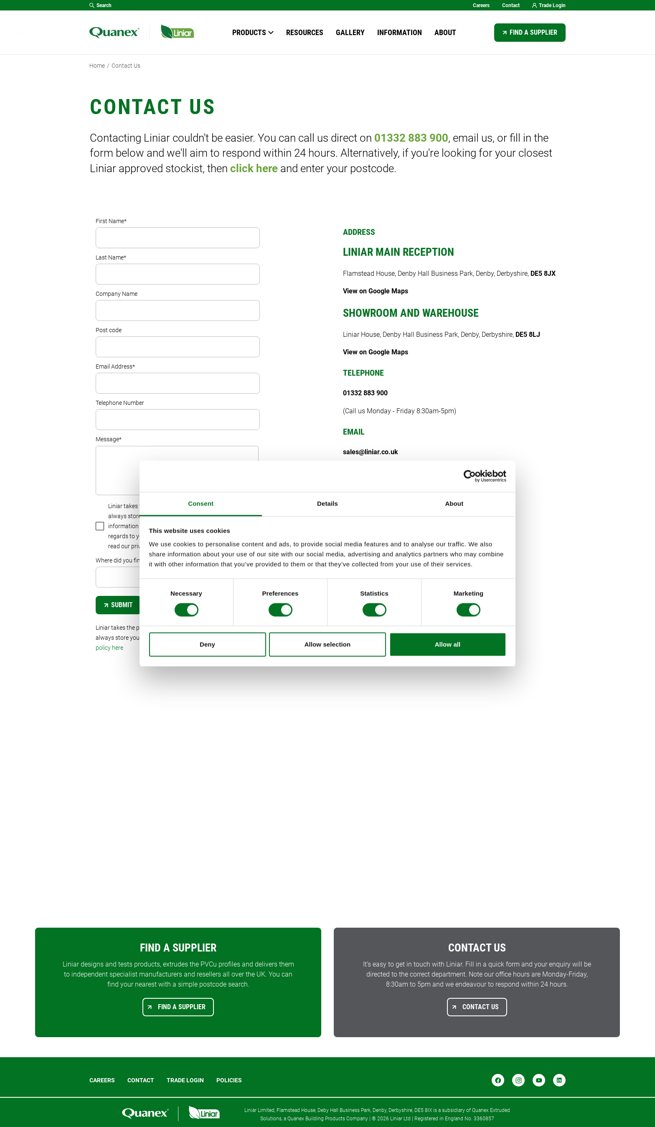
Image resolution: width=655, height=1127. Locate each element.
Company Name (178, 305)
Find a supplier (533, 32)
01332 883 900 (411, 138)
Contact (511, 5)
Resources (304, 32)
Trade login (185, 1080)
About (445, 32)
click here (254, 168)
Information (399, 32)
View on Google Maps (375, 291)
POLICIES (229, 1080)
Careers (481, 5)
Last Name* (178, 269)
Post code (178, 342)
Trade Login (549, 5)
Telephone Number (178, 414)
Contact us (480, 1007)
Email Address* (178, 378)
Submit (118, 605)
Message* (177, 465)
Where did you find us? (178, 572)
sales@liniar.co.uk (370, 452)
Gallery (350, 32)
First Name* (178, 233)
